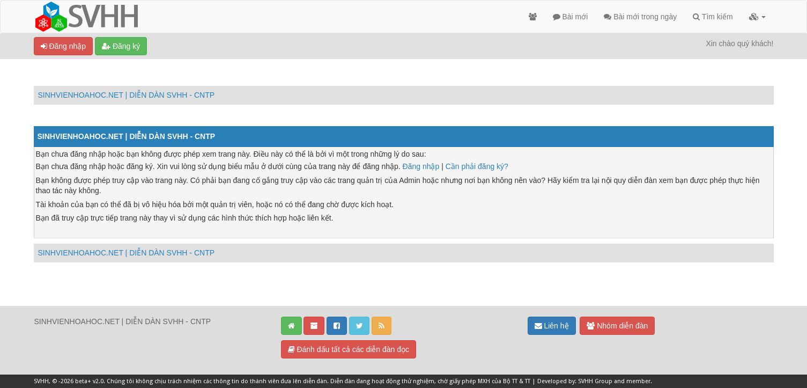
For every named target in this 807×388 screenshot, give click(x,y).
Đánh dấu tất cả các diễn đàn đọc (349, 349)
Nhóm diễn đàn (617, 325)
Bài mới (570, 16)
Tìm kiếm (712, 16)
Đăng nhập (63, 46)
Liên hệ (552, 325)
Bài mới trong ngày (640, 16)
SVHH (41, 381)
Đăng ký (121, 46)
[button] (757, 17)
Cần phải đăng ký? (477, 166)
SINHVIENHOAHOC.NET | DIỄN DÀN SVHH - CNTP (126, 95)
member (638, 381)
